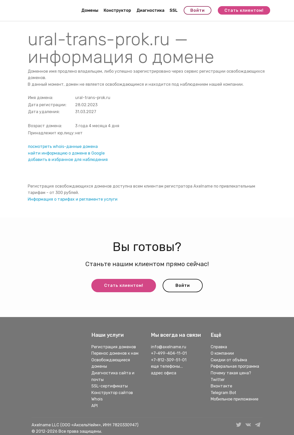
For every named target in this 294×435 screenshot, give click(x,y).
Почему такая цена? (231, 373)
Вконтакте (221, 386)
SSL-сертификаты (110, 386)
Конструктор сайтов (112, 392)
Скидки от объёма (229, 359)
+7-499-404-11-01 (169, 353)
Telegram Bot (223, 392)
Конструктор (117, 10)
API (94, 405)
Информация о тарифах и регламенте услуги (72, 199)
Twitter (218, 379)
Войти (197, 10)
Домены (89, 10)
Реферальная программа (235, 366)
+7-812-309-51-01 (169, 359)
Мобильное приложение (234, 399)
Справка (219, 346)
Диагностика (150, 10)
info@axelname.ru (168, 346)
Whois (97, 399)
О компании (222, 353)
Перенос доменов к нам (115, 353)
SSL (174, 10)
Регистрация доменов (113, 346)
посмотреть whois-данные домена (63, 146)
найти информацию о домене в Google (66, 153)
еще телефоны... (167, 366)
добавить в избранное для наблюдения (68, 159)
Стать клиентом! (243, 10)
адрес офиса (163, 373)
